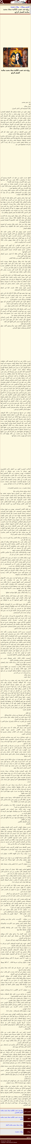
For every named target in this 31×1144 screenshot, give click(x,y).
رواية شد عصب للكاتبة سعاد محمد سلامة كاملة (11, 1118)
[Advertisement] (15, 31)
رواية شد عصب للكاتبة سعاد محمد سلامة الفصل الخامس (11, 1111)
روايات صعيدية (19, 1131)
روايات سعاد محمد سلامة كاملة (14, 1125)
